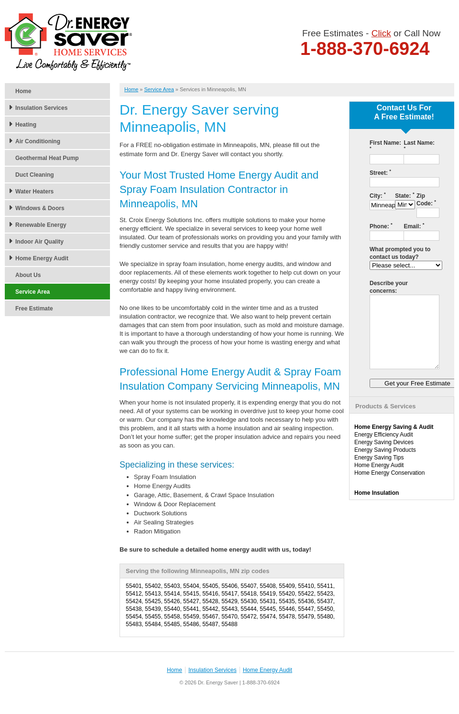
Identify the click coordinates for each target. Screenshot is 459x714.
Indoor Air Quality (39, 241)
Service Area (32, 291)
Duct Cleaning (34, 174)
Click (381, 33)
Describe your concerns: (389, 287)
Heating (25, 124)
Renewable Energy (40, 225)
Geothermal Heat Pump (47, 158)
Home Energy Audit (41, 258)
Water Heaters (34, 191)
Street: (380, 172)
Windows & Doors (40, 208)
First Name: (385, 144)
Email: (414, 226)
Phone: (381, 226)
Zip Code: (426, 199)
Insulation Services (41, 108)
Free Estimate (34, 308)
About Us (28, 275)
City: (378, 195)
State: (404, 195)
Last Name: (419, 144)
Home (23, 91)
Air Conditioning (37, 141)
